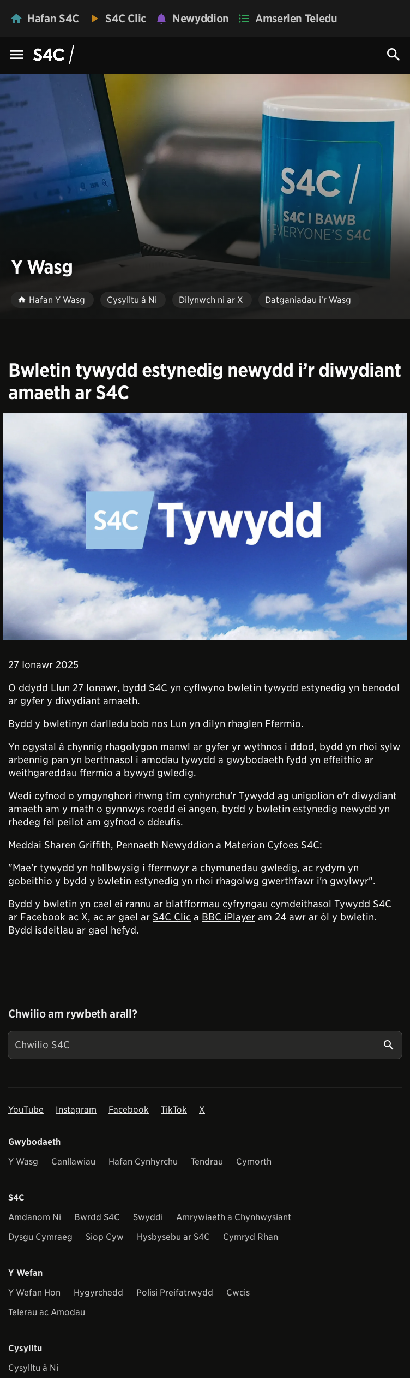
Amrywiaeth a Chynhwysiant (233, 1217)
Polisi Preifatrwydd (174, 1292)
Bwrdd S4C (97, 1217)
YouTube (26, 1109)
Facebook (128, 1109)
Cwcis (238, 1292)
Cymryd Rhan (250, 1237)
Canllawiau (73, 1161)
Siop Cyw (105, 1237)
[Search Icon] (393, 54)
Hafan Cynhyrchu (143, 1161)
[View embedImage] (205, 527)
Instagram (76, 1109)
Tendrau (207, 1161)
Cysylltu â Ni (33, 1368)
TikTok (174, 1109)
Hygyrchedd (98, 1292)
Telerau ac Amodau (46, 1312)
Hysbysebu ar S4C (173, 1237)
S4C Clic (172, 917)
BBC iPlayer (228, 917)
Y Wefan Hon (34, 1292)
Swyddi (148, 1217)
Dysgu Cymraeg (40, 1237)
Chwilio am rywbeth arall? (72, 1013)
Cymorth (254, 1161)
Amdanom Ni (34, 1217)
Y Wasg (23, 1161)
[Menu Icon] (16, 55)
